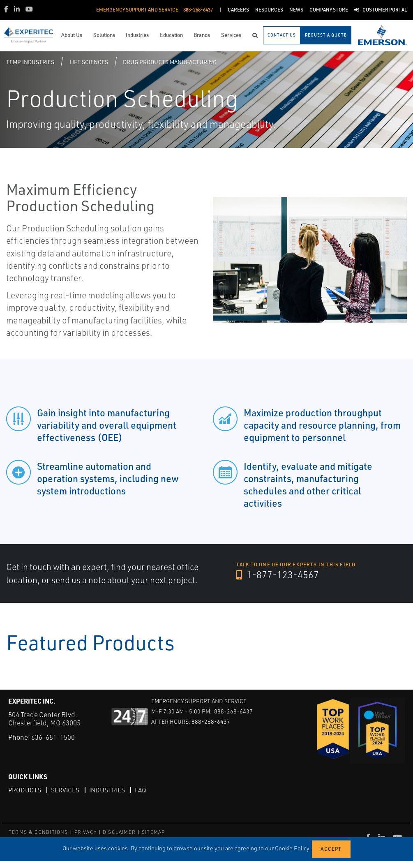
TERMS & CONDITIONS (38, 832)
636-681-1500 (53, 737)
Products (25, 790)
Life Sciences (88, 61)
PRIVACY (85, 832)
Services (65, 790)
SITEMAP (153, 832)
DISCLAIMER (119, 832)
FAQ (143, 790)
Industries (108, 790)
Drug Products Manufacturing (170, 61)
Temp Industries (30, 61)
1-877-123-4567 (278, 575)
